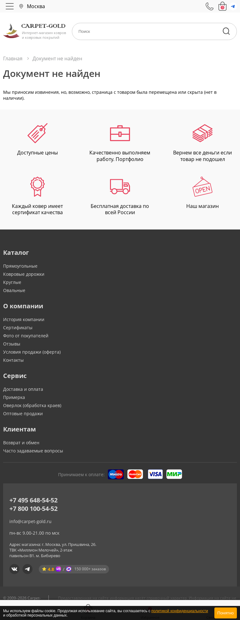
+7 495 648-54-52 (33, 500)
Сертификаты (17, 327)
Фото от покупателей (25, 336)
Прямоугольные (20, 266)
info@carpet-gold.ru (30, 521)
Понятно (226, 613)
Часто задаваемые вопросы (33, 451)
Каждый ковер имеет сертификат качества (37, 196)
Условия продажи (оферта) (32, 352)
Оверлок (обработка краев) (32, 405)
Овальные (14, 290)
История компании (23, 319)
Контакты (13, 360)
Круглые (12, 282)
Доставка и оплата (23, 389)
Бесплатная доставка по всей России (120, 196)
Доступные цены (37, 139)
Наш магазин (202, 193)
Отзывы (11, 344)
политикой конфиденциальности (179, 611)
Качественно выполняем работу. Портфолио (119, 143)
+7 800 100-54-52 (33, 508)
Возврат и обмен (21, 443)
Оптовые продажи (23, 413)
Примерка (14, 397)
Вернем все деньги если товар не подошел (202, 143)
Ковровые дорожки (23, 274)
